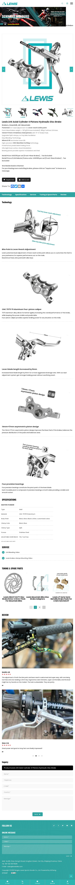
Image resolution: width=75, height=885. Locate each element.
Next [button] (74, 112)
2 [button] (39, 607)
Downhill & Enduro (66, 25)
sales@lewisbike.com (15, 866)
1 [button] (35, 607)
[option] (37, 69)
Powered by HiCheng (48, 870)
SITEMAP (5, 873)
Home (53, 25)
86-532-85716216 (11, 864)
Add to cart (25, 179)
